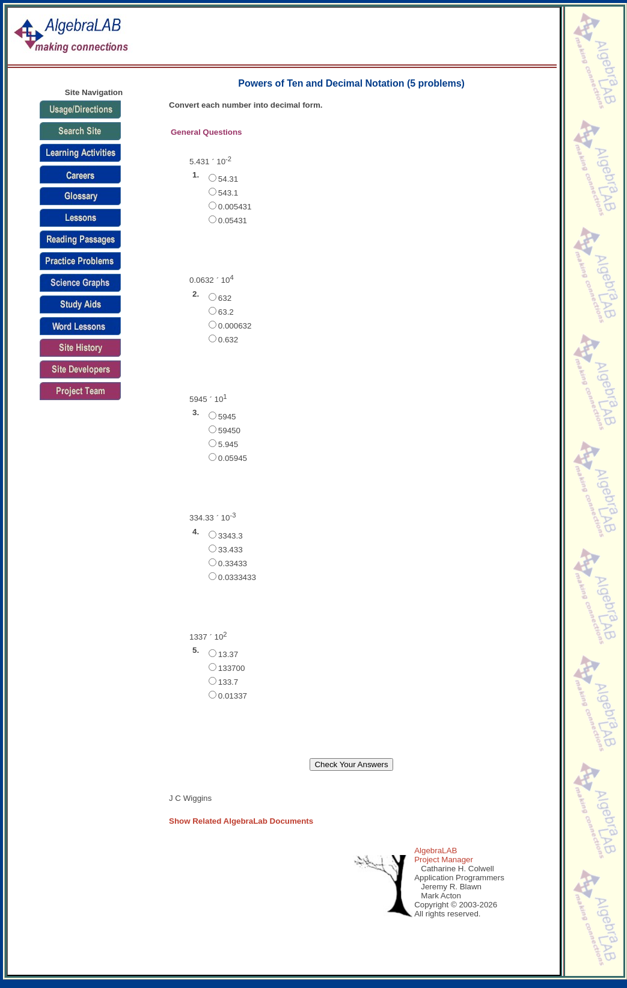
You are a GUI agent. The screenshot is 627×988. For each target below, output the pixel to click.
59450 (229, 430)
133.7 (228, 682)
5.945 (228, 444)
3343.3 (230, 535)
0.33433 (232, 563)
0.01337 (232, 695)
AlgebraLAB (435, 850)
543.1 (228, 192)
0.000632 (235, 325)
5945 (227, 416)
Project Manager (443, 859)
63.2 (226, 311)
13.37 (228, 654)
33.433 (230, 549)
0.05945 (232, 458)
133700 (231, 668)
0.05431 (232, 220)
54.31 (228, 179)
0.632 (228, 339)
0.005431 (235, 206)
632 (224, 298)
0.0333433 (237, 577)
